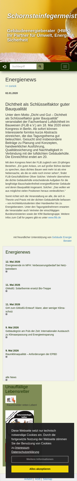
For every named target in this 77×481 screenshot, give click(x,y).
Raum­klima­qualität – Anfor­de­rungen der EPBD (31, 354)
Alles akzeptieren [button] (39, 468)
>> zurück (10, 86)
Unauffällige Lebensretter (17, 389)
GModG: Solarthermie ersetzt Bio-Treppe (28, 288)
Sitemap (47, 479)
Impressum (22, 447)
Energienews (18, 252)
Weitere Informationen (39, 459)
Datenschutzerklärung (25, 451)
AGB (37, 479)
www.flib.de (54, 217)
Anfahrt (28, 479)
